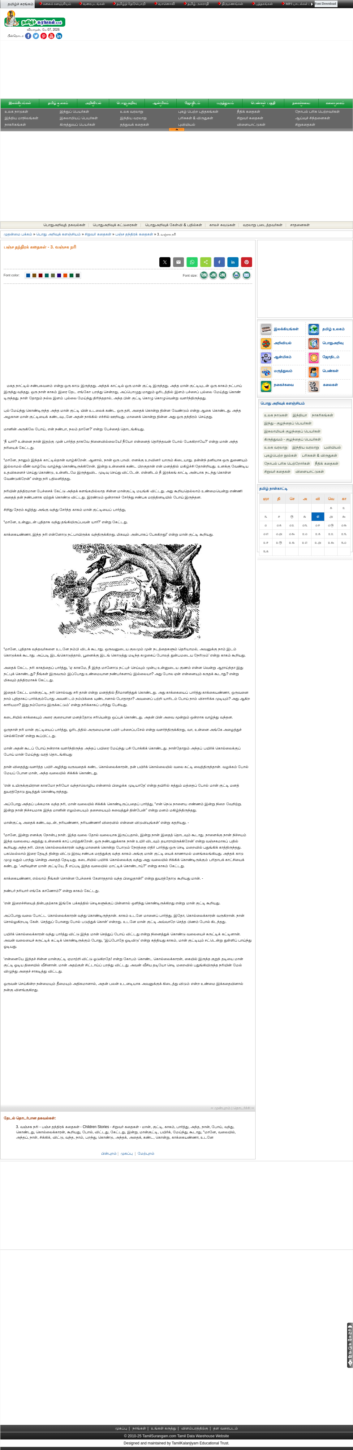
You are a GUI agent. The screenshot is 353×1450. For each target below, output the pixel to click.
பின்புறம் (109, 1153)
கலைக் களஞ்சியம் (55, 4)
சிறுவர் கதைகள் (250, 118)
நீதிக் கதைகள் (248, 111)
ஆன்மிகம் (161, 103)
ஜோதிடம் (192, 103)
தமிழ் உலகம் (58, 103)
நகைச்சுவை (301, 103)
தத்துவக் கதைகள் (134, 124)
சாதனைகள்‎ (300, 225)
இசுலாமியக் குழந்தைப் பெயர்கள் (292, 431)
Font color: (12, 275)
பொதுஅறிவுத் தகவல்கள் (64, 225)
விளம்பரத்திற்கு (194, 1428)
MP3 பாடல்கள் (295, 4)
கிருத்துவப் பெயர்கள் (77, 124)
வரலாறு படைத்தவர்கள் (262, 225)
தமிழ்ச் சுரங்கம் (20, 4)
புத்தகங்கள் (263, 4)
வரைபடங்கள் (91, 4)
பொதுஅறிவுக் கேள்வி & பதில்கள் (173, 225)
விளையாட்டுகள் (251, 124)
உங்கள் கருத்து (163, 1428)
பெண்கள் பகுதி (263, 103)
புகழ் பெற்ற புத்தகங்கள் (198, 111)
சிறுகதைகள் (305, 124)
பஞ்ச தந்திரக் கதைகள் (134, 234)
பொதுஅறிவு (127, 103)
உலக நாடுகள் (16, 111)
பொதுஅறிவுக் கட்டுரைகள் (115, 225)
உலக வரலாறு (131, 111)
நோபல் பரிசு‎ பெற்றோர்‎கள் (287, 463)
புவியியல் (186, 124)
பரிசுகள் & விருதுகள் (195, 118)
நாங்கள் (139, 1428)
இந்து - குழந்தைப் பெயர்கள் (288, 423)
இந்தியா (300, 415)
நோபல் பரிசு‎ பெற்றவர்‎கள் (317, 111)
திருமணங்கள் (231, 4)
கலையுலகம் (335, 103)
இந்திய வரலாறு (133, 118)
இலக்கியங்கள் (20, 103)
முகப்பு (127, 1153)
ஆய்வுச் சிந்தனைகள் (312, 118)
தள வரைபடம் (225, 1428)
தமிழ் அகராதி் (196, 4)
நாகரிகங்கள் (15, 124)
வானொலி (165, 4)
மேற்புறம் (146, 1153)
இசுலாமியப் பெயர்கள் (79, 118)
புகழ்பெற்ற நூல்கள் (280, 455)
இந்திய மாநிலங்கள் (21, 118)
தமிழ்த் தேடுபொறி (129, 4)
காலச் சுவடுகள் (222, 225)
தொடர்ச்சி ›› (243, 1108)
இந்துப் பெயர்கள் (74, 111)
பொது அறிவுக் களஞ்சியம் (58, 234)
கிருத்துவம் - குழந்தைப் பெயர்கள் (292, 439)
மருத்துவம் (225, 103)
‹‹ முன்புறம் (220, 1108)
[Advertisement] (235, 54)
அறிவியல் (93, 103)
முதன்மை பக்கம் (18, 234)
